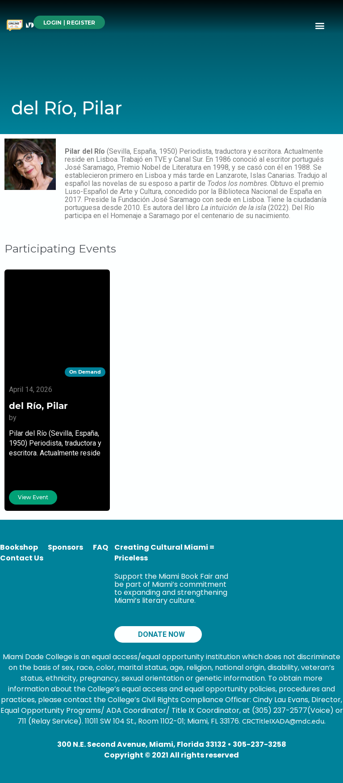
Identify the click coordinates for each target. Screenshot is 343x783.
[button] (320, 25)
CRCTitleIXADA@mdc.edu (283, 721)
